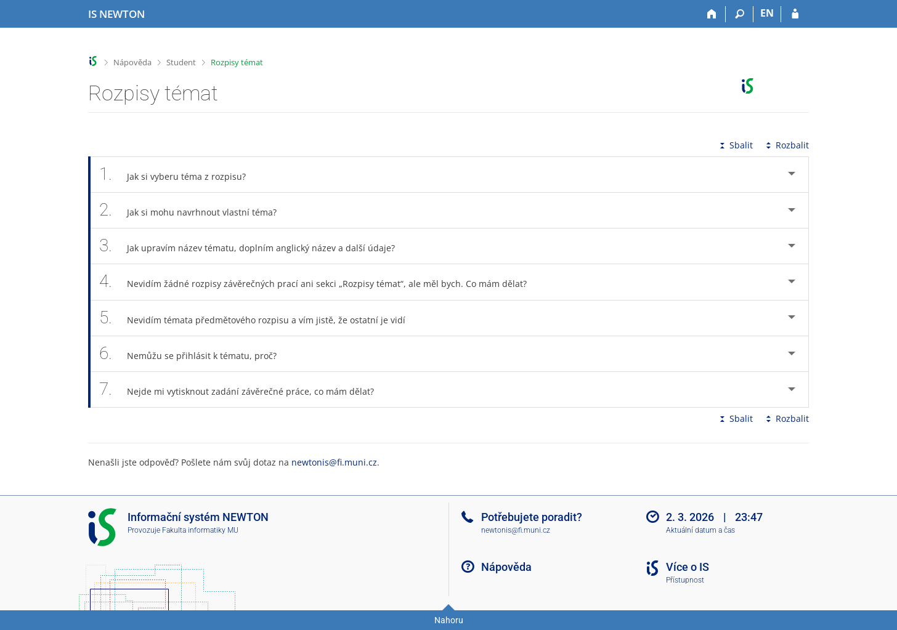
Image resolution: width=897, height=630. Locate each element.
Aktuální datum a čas (700, 530)
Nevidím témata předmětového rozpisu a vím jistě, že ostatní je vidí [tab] (259, 318)
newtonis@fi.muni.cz (334, 462)
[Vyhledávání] (739, 14)
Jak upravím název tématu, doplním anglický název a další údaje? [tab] (253, 246)
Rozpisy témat (237, 62)
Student (181, 62)
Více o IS (687, 566)
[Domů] (712, 14)
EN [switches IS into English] (767, 13)
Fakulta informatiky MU (200, 530)
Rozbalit (786, 145)
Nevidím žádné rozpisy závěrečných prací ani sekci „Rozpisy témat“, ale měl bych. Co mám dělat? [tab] (319, 282)
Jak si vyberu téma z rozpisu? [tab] (179, 174)
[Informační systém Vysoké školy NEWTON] (116, 14)
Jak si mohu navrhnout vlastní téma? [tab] (194, 210)
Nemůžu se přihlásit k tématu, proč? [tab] (194, 354)
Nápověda (132, 62)
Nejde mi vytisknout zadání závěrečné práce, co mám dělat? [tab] (243, 389)
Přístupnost (685, 580)
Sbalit (735, 145)
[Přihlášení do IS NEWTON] (795, 14)
